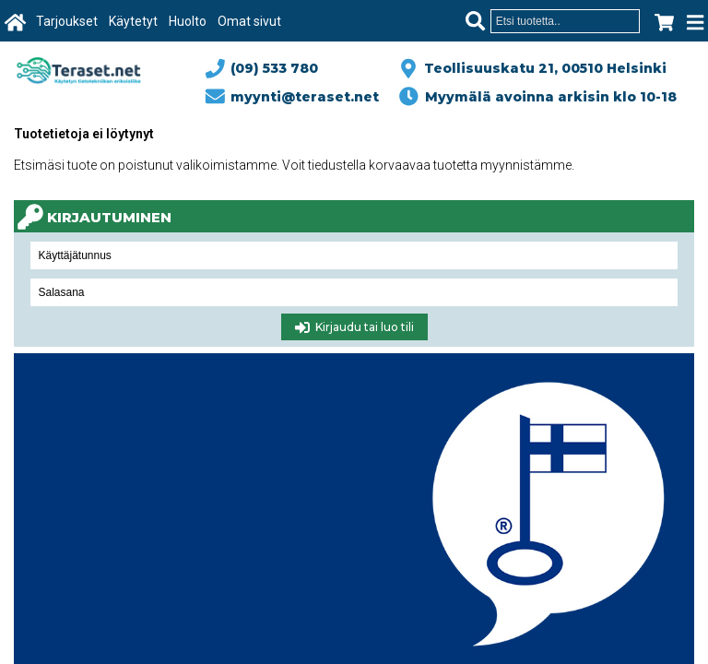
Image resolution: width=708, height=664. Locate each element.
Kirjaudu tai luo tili (354, 327)
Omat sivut (249, 21)
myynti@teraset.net (293, 97)
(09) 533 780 (262, 68)
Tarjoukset (67, 21)
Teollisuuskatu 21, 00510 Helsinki (542, 68)
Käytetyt (133, 21)
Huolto (187, 21)
